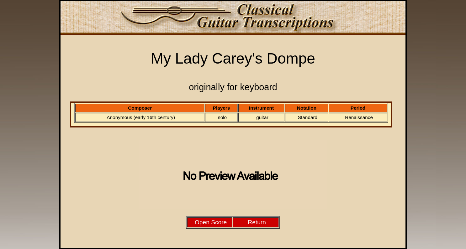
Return (257, 222)
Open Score (211, 222)
